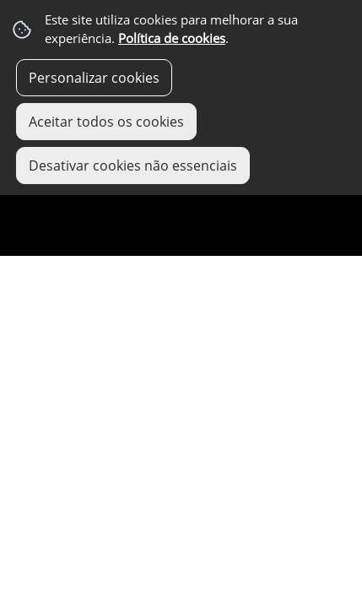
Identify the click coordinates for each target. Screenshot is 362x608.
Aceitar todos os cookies (106, 121)
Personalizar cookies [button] (94, 77)
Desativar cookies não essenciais (133, 165)
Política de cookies (171, 38)
